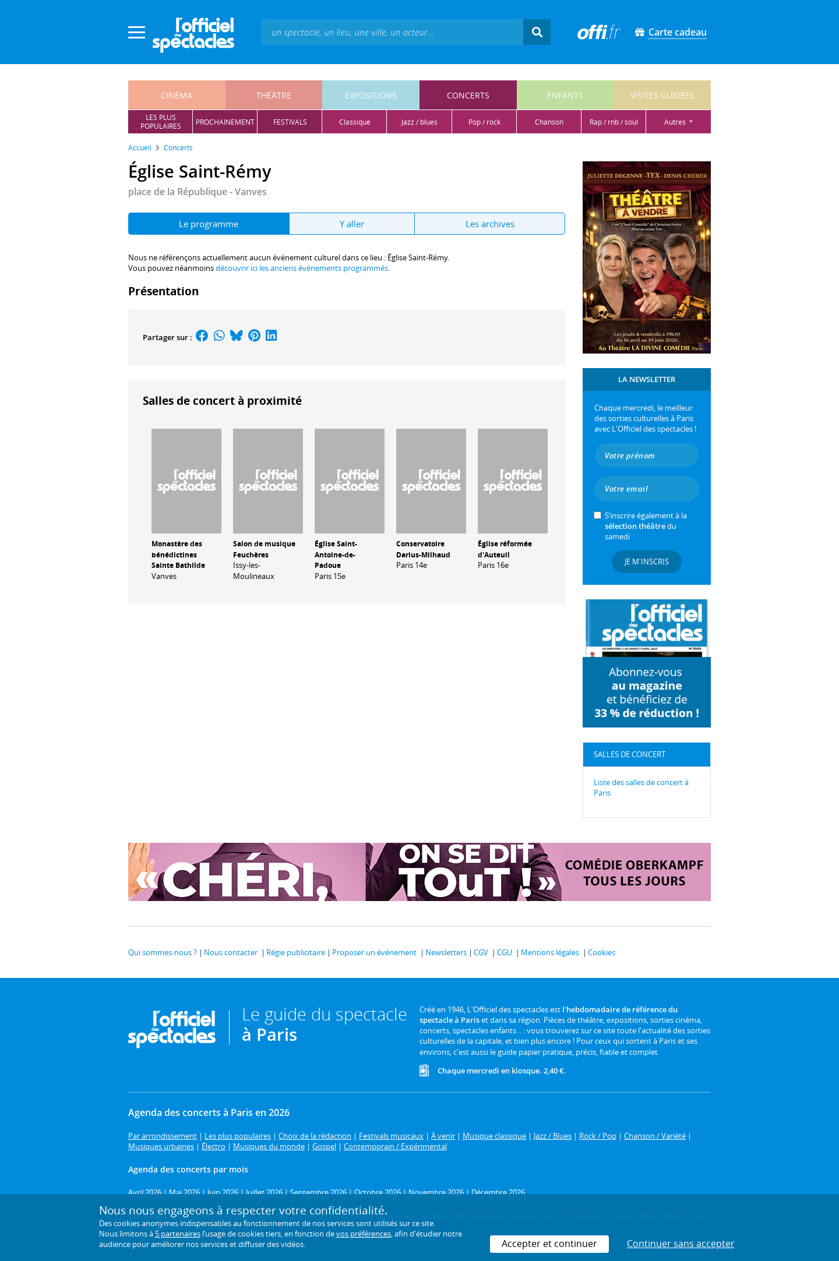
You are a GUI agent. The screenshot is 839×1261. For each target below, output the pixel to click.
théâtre (273, 95)
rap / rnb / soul (614, 122)
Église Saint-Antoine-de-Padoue (336, 555)
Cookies (601, 952)
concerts (468, 95)
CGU (504, 952)
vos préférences (363, 1233)
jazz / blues (419, 122)
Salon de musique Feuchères (264, 549)
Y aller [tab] (352, 223)
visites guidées (662, 95)
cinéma (176, 95)
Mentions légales (550, 952)
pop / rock (484, 122)
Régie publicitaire (295, 952)
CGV (481, 952)
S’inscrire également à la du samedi (646, 526)
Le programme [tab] (208, 223)
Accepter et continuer (549, 1243)
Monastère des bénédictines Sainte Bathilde (178, 555)
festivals (290, 122)
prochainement (225, 122)
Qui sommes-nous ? (162, 952)
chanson (549, 122)
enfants (565, 95)
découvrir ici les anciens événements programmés (302, 268)
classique (355, 122)
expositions (371, 95)
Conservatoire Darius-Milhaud (423, 549)
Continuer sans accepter (681, 1243)
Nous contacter (231, 952)
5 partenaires (177, 1233)
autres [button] (676, 122)
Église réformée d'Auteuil (505, 549)
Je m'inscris (647, 561)
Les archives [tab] (490, 223)
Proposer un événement (374, 952)
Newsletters (446, 952)
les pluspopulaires (160, 121)
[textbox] (392, 31)
